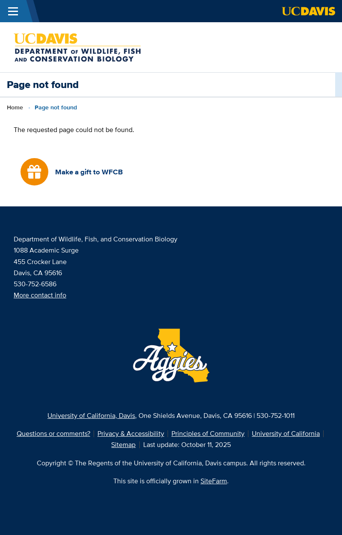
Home (15, 107)
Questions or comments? (53, 433)
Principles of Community (208, 433)
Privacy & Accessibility (130, 433)
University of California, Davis (91, 415)
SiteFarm (213, 481)
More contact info (40, 295)
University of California (286, 433)
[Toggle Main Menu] (13, 11)
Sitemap (123, 445)
